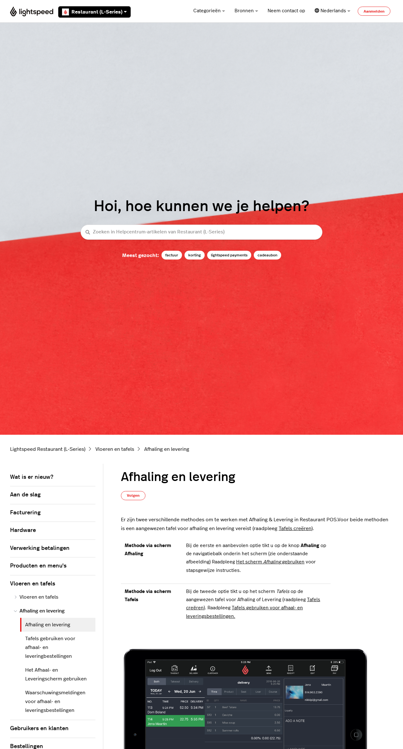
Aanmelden (374, 11)
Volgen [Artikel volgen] (133, 495)
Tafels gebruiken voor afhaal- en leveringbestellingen (50, 647)
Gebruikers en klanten (39, 728)
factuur (171, 255)
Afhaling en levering (166, 449)
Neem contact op (286, 10)
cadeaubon (267, 255)
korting (194, 255)
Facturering (25, 513)
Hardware (23, 530)
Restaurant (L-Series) (94, 11)
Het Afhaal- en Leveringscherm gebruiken (56, 674)
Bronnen (246, 10)
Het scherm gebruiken (270, 562)
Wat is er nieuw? (31, 477)
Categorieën (209, 10)
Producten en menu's (38, 566)
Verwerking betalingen (40, 548)
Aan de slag (25, 495)
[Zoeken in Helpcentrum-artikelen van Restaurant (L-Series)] (201, 232)
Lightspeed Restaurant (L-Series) (47, 449)
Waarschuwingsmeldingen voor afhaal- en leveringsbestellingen (55, 701)
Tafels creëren (295, 528)
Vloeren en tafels (114, 449)
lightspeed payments (229, 255)
